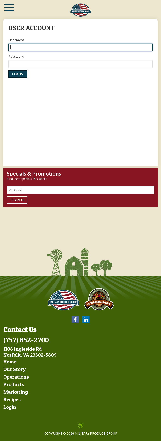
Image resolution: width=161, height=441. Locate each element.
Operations (16, 377)
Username (16, 40)
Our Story (14, 369)
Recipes (12, 399)
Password (16, 56)
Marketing (15, 392)
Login (9, 407)
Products (13, 384)
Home (9, 362)
